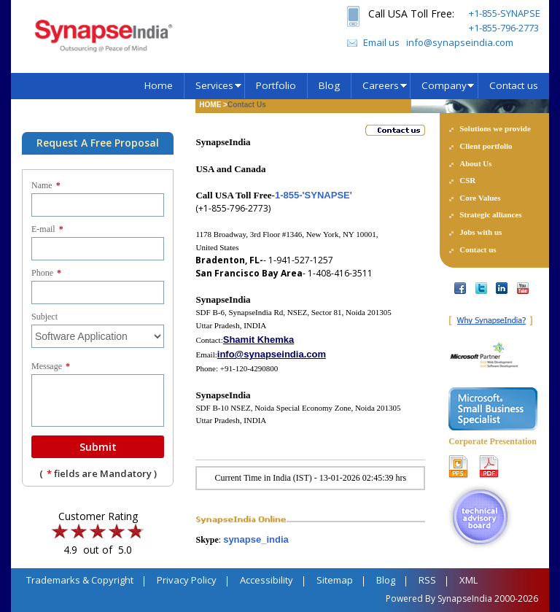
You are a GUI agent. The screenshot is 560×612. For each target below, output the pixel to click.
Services (214, 85)
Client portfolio (485, 146)
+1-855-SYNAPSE (504, 13)
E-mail (47, 229)
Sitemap (334, 579)
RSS (427, 579)
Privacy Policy (187, 579)
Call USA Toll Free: (411, 13)
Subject (44, 316)
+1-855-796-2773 (504, 27)
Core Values (479, 197)
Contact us (513, 85)
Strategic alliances (490, 214)
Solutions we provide (495, 128)
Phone (46, 273)
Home (158, 85)
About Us (475, 163)
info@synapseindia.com (459, 42)
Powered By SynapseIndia (439, 598)
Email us (381, 42)
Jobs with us (480, 232)
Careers (380, 85)
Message (50, 366)
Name (46, 185)
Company (444, 85)
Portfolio (276, 85)
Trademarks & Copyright (79, 579)
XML (468, 579)
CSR (467, 180)
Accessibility (266, 579)
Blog (329, 85)
